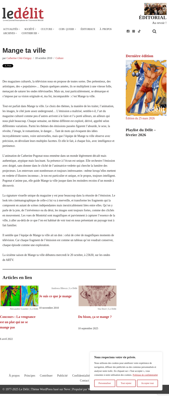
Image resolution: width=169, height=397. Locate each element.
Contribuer (45, 381)
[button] (19, 29)
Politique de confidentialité (145, 375)
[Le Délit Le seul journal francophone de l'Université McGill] (23, 14)
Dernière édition (139, 56)
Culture (60, 58)
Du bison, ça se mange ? (95, 320)
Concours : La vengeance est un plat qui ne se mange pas (17, 325)
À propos (108, 29)
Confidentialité (81, 381)
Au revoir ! (159, 23)
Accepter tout (147, 383)
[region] (126, 371)
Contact (84, 386)
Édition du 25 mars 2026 (140, 118)
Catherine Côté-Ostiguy (19, 58)
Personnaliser (105, 383)
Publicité (62, 381)
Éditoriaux (89, 29)
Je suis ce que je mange (55, 299)
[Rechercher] (158, 31)
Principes (29, 381)
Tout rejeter (126, 383)
